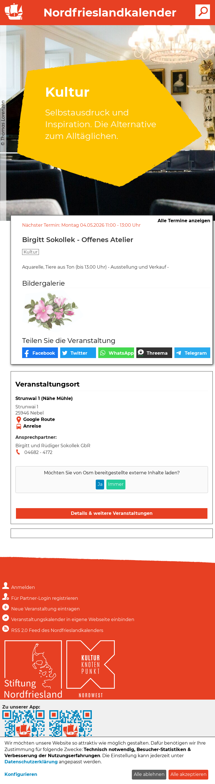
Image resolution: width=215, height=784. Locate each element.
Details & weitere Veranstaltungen (112, 513)
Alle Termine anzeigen (184, 220)
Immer (115, 484)
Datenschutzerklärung (31, 761)
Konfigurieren (20, 774)
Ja (100, 484)
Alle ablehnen (149, 774)
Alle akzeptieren (188, 774)
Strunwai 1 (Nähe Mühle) (44, 398)
